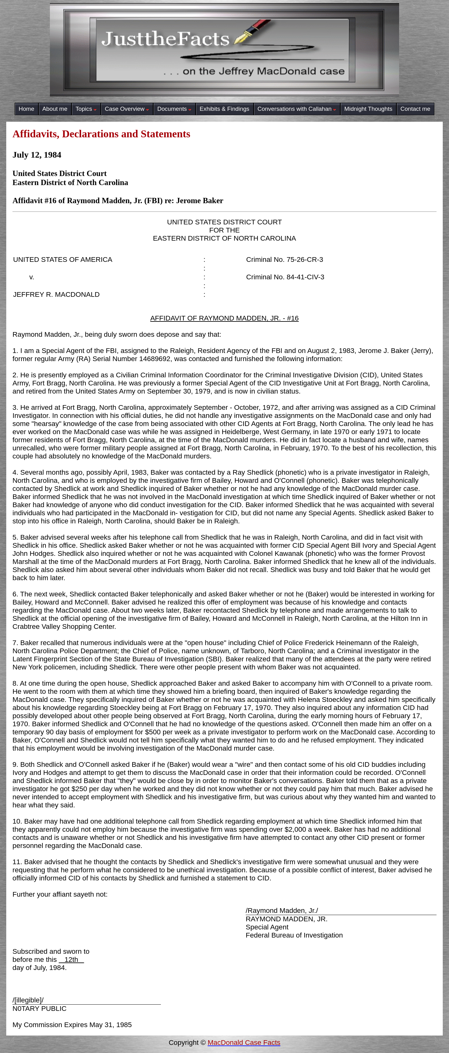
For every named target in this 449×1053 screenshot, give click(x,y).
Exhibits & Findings (224, 108)
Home (26, 108)
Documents (174, 108)
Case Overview (127, 108)
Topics (86, 108)
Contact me (415, 108)
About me (54, 108)
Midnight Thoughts (368, 108)
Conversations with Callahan (297, 108)
